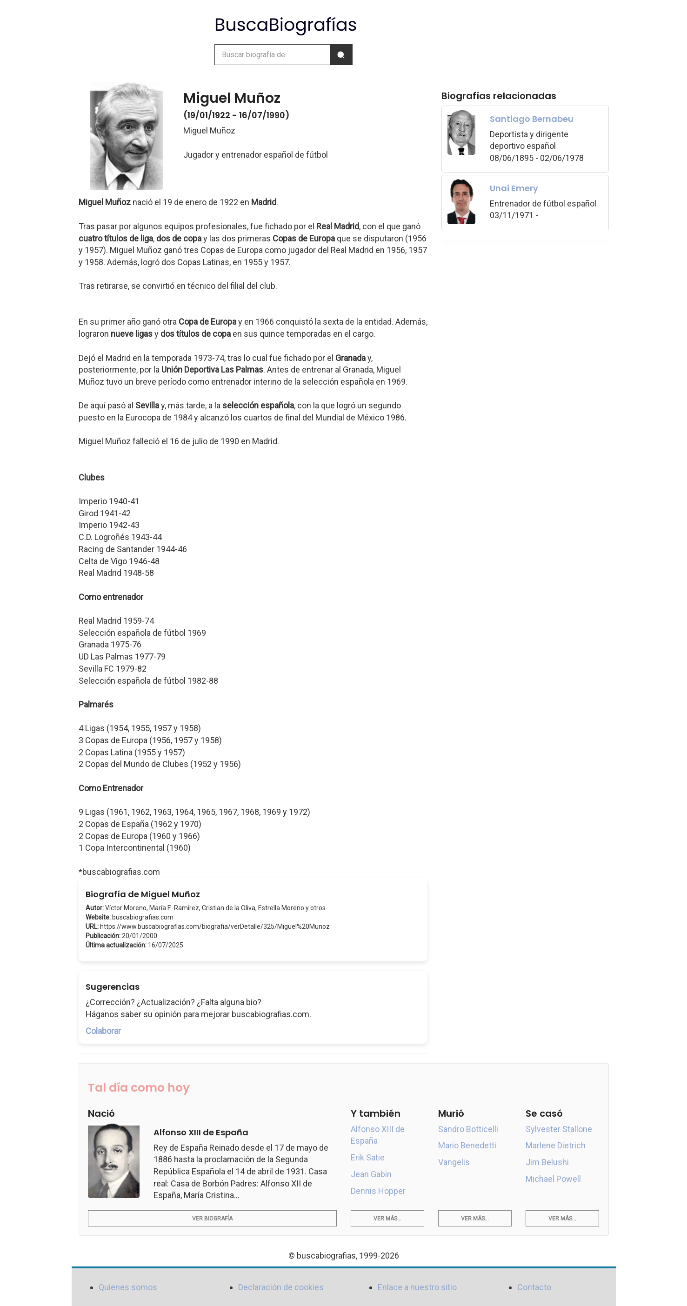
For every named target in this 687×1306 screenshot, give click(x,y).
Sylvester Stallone (559, 1129)
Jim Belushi (547, 1162)
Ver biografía (212, 1218)
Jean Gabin (371, 1174)
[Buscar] (341, 54)
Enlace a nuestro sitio (417, 1287)
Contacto (534, 1287)
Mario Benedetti (467, 1145)
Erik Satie (368, 1157)
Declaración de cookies (281, 1287)
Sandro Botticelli (468, 1129)
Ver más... (387, 1218)
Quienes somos (128, 1287)
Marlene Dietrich (556, 1145)
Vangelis (454, 1162)
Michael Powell (553, 1179)
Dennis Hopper (378, 1191)
